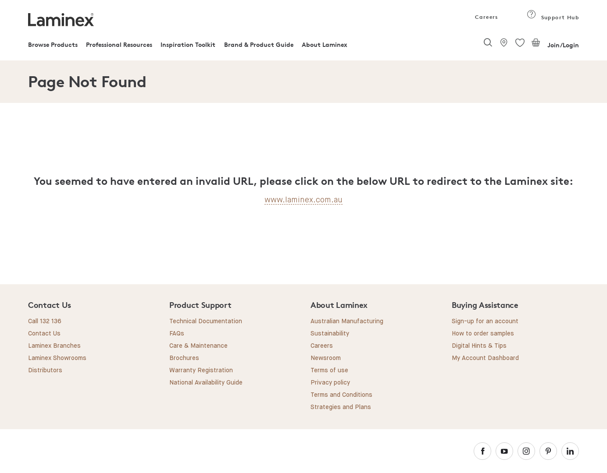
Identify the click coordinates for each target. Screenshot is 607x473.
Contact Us (44, 334)
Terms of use (329, 370)
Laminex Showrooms (57, 358)
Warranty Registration (201, 370)
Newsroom (326, 358)
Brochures (184, 358)
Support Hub (553, 17)
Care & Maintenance (198, 346)
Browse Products (53, 44)
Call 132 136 (44, 321)
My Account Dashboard (485, 358)
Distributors (45, 370)
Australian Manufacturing (347, 321)
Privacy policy (330, 383)
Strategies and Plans (341, 407)
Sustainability (330, 334)
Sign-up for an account (485, 321)
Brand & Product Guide (258, 44)
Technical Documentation (205, 321)
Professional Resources (119, 44)
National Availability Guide (206, 383)
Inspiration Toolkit (188, 44)
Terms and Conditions (341, 395)
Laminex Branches (54, 346)
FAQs (176, 334)
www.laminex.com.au (303, 199)
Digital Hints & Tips (479, 346)
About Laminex (324, 44)
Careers (486, 17)
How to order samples (483, 334)
